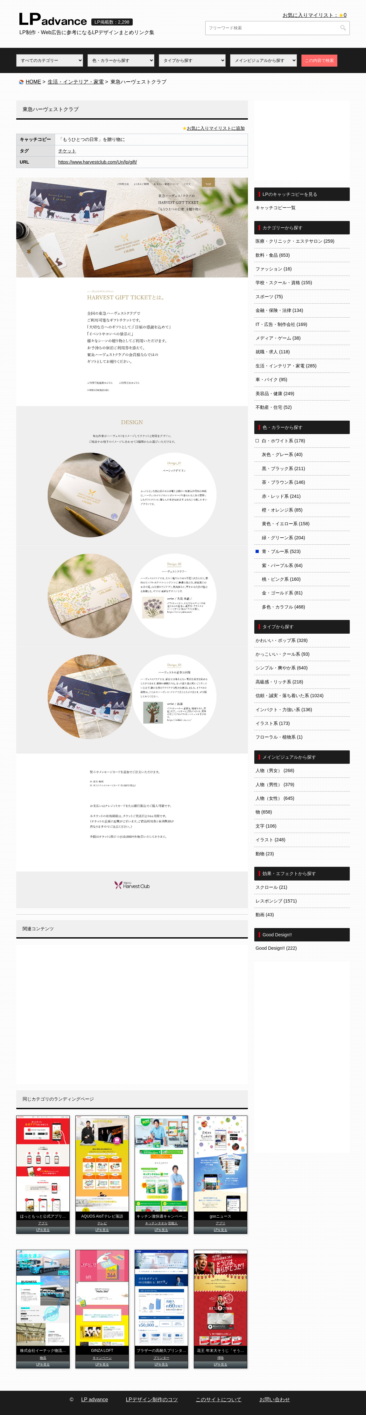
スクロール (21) (271, 887)
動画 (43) (265, 914)
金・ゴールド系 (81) (282, 592)
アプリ (43, 1223)
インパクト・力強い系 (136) (284, 709)
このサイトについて (219, 1399)
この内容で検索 (319, 60)
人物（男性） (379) (275, 784)
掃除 (220, 1358)
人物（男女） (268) (275, 770)
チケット (67, 150)
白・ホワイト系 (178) (283, 440)
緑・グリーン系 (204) (283, 537)
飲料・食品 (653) (273, 255)
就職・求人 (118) (273, 351)
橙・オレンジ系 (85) (282, 509)
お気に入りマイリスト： (315, 15)
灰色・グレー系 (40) (282, 454)
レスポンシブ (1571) (276, 900)
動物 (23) (265, 853)
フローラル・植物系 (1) (279, 737)
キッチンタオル (156, 1223)
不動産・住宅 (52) (274, 407)
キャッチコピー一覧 (276, 207)
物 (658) (264, 811)
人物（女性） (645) (275, 798)
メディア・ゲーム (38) (278, 338)
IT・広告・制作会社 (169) (281, 324)
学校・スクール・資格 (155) (284, 282)
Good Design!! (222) (276, 948)
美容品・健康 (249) (275, 393)
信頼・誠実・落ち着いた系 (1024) (290, 695)
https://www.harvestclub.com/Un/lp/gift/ (97, 162)
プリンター (161, 1358)
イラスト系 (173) (273, 723)
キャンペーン (102, 1358)
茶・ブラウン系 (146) (283, 482)
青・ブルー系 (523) (281, 551)
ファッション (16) (274, 268)
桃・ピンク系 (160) (281, 579)
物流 (43, 1358)
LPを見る (43, 1230)
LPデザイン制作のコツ (152, 1399)
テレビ (102, 1223)
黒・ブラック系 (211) (283, 468)
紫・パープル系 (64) (282, 565)
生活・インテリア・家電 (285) (286, 365)
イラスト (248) (270, 839)
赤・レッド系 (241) (281, 496)
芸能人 (173, 1223)
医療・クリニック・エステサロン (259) (295, 241)
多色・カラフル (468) (283, 606)
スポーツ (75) (269, 296)
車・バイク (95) (271, 379)
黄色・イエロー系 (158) (286, 523)
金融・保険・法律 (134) (279, 310)
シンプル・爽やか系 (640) (282, 667)
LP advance (94, 1399)
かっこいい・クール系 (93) (283, 654)
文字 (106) (266, 826)
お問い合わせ (274, 1399)
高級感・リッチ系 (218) (279, 681)
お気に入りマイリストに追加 (216, 128)
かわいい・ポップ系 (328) (282, 640)
